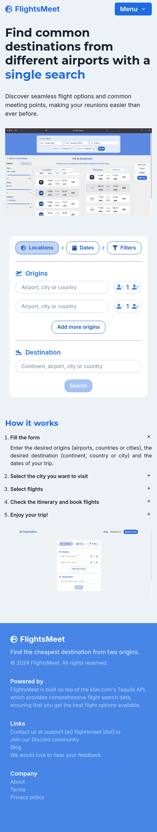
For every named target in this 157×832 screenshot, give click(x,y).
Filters (124, 247)
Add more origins (78, 327)
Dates (83, 247)
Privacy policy (27, 797)
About (17, 781)
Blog (15, 747)
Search (78, 385)
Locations (37, 247)
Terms (17, 789)
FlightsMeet (37, 9)
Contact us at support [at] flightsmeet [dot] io (65, 732)
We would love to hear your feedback (55, 755)
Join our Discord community (44, 739)
